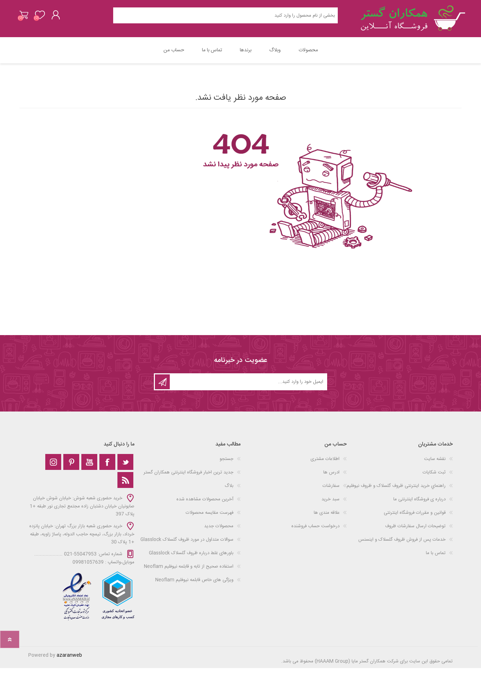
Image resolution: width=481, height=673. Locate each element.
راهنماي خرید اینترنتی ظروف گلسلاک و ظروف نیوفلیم (396, 491)
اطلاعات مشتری (325, 464)
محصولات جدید (218, 531)
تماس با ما (436, 558)
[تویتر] (125, 467)
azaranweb (69, 660)
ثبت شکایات (434, 477)
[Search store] (225, 18)
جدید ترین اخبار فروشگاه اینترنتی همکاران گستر (188, 477)
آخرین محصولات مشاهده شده (204, 504)
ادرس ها (331, 477)
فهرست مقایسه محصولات (209, 518)
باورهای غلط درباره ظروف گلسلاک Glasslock (191, 558)
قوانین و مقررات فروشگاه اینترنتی (415, 518)
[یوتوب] (89, 467)
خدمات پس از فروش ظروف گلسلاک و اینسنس (402, 544)
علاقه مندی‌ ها (327, 518)
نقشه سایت (435, 464)
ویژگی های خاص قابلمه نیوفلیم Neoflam (194, 585)
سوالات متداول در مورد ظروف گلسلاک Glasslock (186, 544)
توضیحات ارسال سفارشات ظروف (415, 531)
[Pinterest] (71, 467)
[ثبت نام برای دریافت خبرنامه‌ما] (248, 386)
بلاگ (229, 491)
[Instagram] (53, 467)
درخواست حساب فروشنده (315, 531)
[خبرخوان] (125, 485)
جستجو (226, 464)
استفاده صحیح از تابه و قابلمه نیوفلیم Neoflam (188, 571)
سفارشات (331, 491)
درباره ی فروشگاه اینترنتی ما (419, 504)
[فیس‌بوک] (107, 467)
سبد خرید (27, 17)
